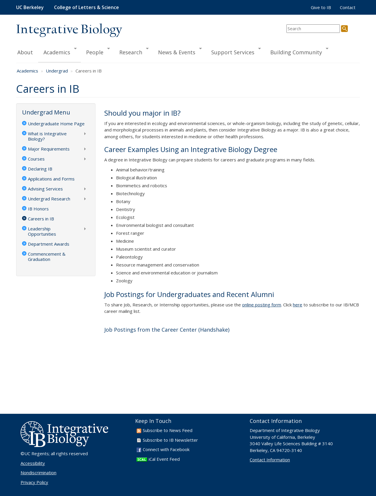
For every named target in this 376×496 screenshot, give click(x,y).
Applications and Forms (51, 179)
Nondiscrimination (38, 472)
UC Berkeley (30, 7)
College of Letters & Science (86, 7)
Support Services (233, 51)
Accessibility (33, 463)
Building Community (297, 51)
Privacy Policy (34, 482)
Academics (57, 51)
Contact (347, 7)
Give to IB (321, 7)
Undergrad (57, 71)
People (95, 51)
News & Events (177, 51)
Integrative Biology (69, 30)
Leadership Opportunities (54, 231)
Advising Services (54, 189)
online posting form (261, 305)
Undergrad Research (54, 199)
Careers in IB (41, 219)
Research (131, 51)
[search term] (313, 28)
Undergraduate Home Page (56, 123)
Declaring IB (40, 169)
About (25, 52)
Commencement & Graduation (47, 256)
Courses (54, 159)
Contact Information (270, 460)
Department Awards (48, 244)
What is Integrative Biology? (54, 136)
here (297, 305)
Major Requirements (54, 149)
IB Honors (38, 209)
